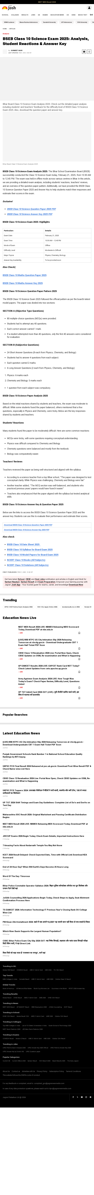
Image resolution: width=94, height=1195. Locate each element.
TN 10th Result (59, 970)
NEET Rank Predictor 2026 (11, 1029)
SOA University (82, 22)
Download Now (76, 585)
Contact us (16, 1071)
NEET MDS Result (9, 1007)
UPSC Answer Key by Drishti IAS (13, 1051)
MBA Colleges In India (10, 979)
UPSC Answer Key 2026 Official (38, 1048)
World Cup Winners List (41, 988)
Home (5, 28)
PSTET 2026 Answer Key (77, 988)
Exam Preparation (46, 582)
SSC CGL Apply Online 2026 (47, 607)
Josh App (15, 585)
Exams (45, 15)
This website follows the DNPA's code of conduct (21, 1075)
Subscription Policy (56, 1071)
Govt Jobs (40, 579)
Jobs (33, 15)
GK (39, 15)
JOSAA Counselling (55, 1007)
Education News (57, 15)
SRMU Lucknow (9, 22)
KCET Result (68, 1007)
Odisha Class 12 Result (63, 979)
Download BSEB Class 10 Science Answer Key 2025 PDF (26, 530)
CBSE (73, 15)
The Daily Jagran (73, 1061)
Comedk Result (24, 979)
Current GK (6, 1061)
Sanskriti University (49, 22)
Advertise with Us (28, 1071)
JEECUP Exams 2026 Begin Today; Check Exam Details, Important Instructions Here (43, 836)
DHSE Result (18, 998)
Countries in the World (59, 988)
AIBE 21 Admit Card (36, 970)
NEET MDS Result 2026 (47, 2)
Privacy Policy (42, 1071)
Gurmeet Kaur (16, 50)
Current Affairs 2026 (19, 1061)
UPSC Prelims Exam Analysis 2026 (14, 1048)
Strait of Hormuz (8, 988)
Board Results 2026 (58, 1061)
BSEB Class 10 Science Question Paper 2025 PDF (31, 209)
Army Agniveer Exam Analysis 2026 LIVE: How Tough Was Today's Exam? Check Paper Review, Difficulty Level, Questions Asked (49, 681)
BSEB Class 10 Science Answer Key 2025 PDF (29, 214)
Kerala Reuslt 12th (23, 1016)
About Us (6, 1071)
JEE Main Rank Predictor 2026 (32, 1029)
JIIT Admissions (66, 22)
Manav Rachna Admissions (29, 22)
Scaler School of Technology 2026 (60, 1026)
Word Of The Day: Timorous (16, 876)
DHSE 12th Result (9, 1016)
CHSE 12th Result (54, 998)
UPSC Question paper (33, 1051)
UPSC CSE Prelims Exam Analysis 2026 (18, 607)
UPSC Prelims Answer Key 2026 (60, 1048)
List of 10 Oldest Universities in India (34, 1026)
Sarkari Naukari (12, 582)
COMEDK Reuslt (22, 970)
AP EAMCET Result (23, 1007)
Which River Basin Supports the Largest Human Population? (32, 931)
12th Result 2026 (44, 1061)
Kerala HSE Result (9, 970)
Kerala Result (7, 998)
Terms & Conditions (73, 1071)
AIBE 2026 (48, 970)
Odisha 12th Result (61, 1016)
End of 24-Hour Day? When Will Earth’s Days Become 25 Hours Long (35, 867)
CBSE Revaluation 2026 (39, 1007)
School (5, 15)
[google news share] (84, 52)
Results (25, 15)
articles (12, 28)
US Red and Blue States (24, 988)
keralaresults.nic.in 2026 (71, 607)
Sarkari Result (27, 582)
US (68, 15)
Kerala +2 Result (21, 1038)
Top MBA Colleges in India (11, 1026)
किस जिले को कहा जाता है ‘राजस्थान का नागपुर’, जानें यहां (24, 953)
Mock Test (82, 15)
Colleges (15, 15)
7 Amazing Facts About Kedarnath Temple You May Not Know (32, 845)
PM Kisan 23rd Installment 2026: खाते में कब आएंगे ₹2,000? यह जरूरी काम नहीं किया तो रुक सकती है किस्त (46, 922)
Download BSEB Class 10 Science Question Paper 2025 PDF (28, 525)
